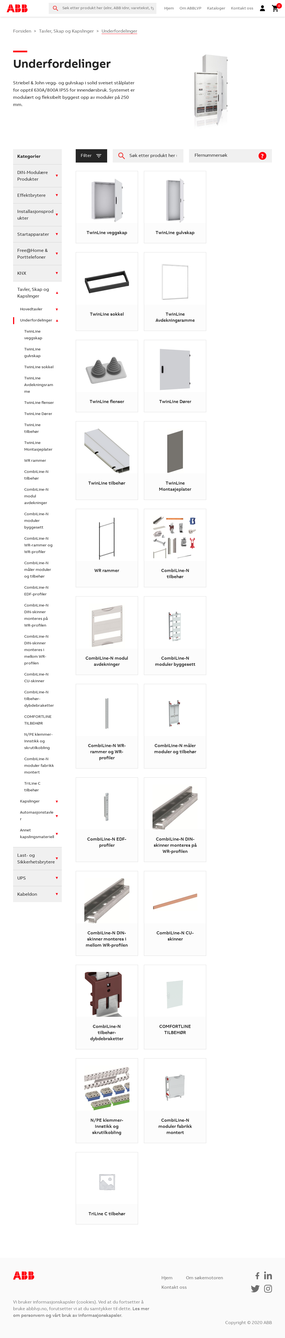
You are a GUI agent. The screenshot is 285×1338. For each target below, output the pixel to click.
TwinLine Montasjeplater (38, 446)
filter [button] (91, 156)
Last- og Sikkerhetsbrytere (36, 859)
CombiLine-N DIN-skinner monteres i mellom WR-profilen (36, 650)
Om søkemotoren (204, 1278)
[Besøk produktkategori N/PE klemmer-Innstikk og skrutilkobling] (106, 1101)
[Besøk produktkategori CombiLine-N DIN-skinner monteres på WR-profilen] (175, 820)
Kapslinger (30, 802)
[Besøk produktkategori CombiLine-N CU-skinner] (175, 913)
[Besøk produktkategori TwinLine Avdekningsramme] (175, 291)
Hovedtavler (31, 309)
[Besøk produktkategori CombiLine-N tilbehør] (175, 548)
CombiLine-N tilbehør (36, 475)
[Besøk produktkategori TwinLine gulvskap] (175, 207)
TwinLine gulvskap (32, 353)
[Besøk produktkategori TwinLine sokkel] (106, 291)
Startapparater (33, 234)
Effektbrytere (31, 195)
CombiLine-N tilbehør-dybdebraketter (39, 699)
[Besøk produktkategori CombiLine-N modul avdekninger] (106, 635)
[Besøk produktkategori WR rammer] (106, 548)
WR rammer (35, 461)
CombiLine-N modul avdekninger (36, 496)
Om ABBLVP (191, 9)
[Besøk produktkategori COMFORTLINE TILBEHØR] (175, 1007)
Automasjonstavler (36, 816)
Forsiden (22, 31)
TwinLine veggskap (33, 335)
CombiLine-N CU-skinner (36, 678)
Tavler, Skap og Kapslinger (66, 31)
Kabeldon (27, 894)
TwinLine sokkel (38, 367)
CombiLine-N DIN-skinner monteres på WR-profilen (36, 616)
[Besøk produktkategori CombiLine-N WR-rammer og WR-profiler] (106, 726)
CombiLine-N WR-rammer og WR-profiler (38, 545)
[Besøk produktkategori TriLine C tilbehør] (106, 1188)
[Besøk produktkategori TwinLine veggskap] (106, 207)
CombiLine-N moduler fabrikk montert (39, 766)
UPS (21, 878)
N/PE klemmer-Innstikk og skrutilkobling (38, 741)
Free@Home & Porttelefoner (32, 254)
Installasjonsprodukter (35, 215)
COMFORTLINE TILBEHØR (37, 720)
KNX (21, 273)
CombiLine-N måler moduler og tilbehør (37, 570)
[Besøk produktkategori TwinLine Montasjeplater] (175, 460)
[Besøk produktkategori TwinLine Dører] (175, 376)
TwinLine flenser (39, 403)
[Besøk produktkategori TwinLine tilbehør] (106, 460)
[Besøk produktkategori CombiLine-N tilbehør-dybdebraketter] (106, 1007)
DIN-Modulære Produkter (32, 176)
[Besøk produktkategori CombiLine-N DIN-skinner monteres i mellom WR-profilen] (106, 913)
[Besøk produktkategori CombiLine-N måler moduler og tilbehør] (175, 726)
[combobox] (102, 8)
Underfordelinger (36, 321)
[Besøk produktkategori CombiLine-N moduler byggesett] (175, 635)
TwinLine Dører (38, 414)
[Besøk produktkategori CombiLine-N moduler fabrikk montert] (175, 1101)
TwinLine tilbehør (32, 428)
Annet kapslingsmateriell (37, 834)
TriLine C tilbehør (32, 787)
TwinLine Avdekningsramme (38, 385)
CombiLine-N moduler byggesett (36, 521)
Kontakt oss (242, 9)
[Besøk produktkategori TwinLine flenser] (106, 376)
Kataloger (216, 9)
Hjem (169, 9)
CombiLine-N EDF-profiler (36, 591)
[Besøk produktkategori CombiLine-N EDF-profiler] (106, 820)
